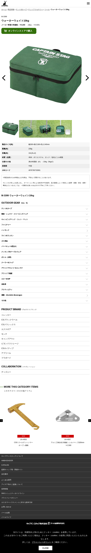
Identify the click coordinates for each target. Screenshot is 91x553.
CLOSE (45, 548)
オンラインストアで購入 (20, 31)
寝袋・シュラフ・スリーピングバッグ (14, 214)
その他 (3, 300)
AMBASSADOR (7, 461)
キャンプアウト (8, 339)
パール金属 (5, 513)
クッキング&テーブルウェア (11, 252)
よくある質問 (6, 480)
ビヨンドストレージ (10, 343)
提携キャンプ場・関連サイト (12, 470)
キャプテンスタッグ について (12, 456)
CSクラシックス (8, 324)
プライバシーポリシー (9, 498)
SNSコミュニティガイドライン (12, 493)
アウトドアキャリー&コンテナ (12, 268)
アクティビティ (6, 290)
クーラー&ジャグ (7, 262)
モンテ (4, 334)
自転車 (3, 284)
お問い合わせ (6, 507)
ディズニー (6, 372)
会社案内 (4, 474)
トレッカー (6, 315)
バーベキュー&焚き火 (9, 246)
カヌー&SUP (5, 279)
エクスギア (6, 329)
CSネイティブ (7, 348)
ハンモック (5, 230)
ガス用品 (4, 241)
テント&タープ (6, 208)
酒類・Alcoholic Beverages (11, 295)
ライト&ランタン (7, 236)
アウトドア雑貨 (6, 273)
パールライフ (6, 517)
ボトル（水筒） (6, 257)
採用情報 (4, 489)
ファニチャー (6, 225)
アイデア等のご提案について (12, 484)
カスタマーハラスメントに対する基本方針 (17, 502)
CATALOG (5, 465)
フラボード (6, 358)
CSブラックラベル (9, 320)
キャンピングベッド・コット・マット (14, 219)
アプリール (6, 353)
